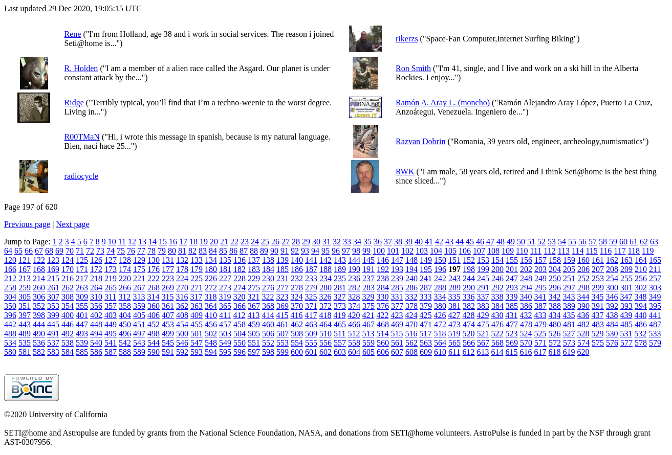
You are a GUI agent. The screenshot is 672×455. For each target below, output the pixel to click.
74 (110, 250)
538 (67, 342)
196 (440, 269)
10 (112, 241)
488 (10, 333)
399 (53, 315)
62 (644, 241)
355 (82, 306)
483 (598, 324)
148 (411, 260)
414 (268, 315)
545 (168, 342)
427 (454, 315)
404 (125, 315)
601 (311, 352)
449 (110, 324)
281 (340, 287)
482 (583, 324)
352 (39, 306)
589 (139, 352)
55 (572, 241)
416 (296, 315)
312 (124, 296)
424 (411, 315)
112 (549, 250)
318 (210, 296)
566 (469, 342)
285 (397, 287)
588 (125, 352)
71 (80, 250)
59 (613, 241)
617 (540, 352)
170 (67, 269)
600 (297, 352)
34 (357, 241)
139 (282, 260)
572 (555, 342)
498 (153, 333)
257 (655, 278)
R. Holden (81, 68)
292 (497, 287)
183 (254, 269)
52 (541, 241)
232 (297, 278)
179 (196, 269)
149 (426, 260)
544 (153, 342)
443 (24, 324)
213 (24, 278)
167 (24, 269)
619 (568, 352)
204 (555, 269)
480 (555, 324)
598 (268, 352)
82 (192, 250)
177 (168, 269)
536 (39, 342)
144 (354, 260)
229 (254, 278)
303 (655, 287)
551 (254, 342)
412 (239, 315)
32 (337, 241)
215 (53, 278)
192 (383, 269)
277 (282, 287)
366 (239, 306)
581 (24, 352)
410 (211, 315)
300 (612, 287)
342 (554, 296)
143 (340, 260)
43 (449, 241)
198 (469, 269)
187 (311, 269)
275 (254, 287)
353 (53, 306)
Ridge (74, 102)
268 (153, 287)
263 (82, 287)
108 (493, 250)
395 (655, 306)
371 (311, 306)
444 (39, 324)
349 (654, 296)
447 (82, 324)
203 (540, 269)
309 (82, 296)
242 (440, 278)
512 (354, 333)
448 (96, 324)
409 (196, 315)
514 (382, 333)
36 (378, 241)
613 (482, 352)
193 (397, 269)
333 (425, 296)
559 (368, 342)
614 (497, 352)
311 (110, 296)
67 (39, 250)
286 (411, 287)
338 (497, 296)
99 (366, 250)
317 (196, 296)
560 (383, 342)
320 (239, 296)
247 (512, 278)
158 (555, 260)
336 (468, 296)
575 (598, 342)
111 (535, 250)
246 (497, 278)
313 (139, 296)
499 (168, 333)
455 (196, 324)
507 (282, 333)
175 (139, 269)
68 (49, 250)
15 (163, 241)
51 (531, 241)
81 (182, 250)
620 (583, 352)
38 (398, 241)
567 (483, 342)
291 (483, 287)
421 (368, 315)
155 (512, 260)
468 (383, 324)
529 (597, 333)
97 (346, 250)
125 (82, 260)
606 (383, 352)
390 (583, 306)
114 (577, 250)
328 (354, 296)
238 (383, 278)
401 (82, 315)
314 (153, 296)
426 (439, 315)
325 (311, 296)
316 (182, 296)
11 (122, 241)
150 (440, 260)
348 (640, 296)
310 (96, 296)
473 (454, 324)
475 (483, 324)
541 (110, 342)
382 (469, 306)
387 (540, 306)
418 (325, 315)
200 (497, 269)
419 (339, 315)
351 (24, 306)
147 (397, 260)
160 (583, 260)
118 (634, 250)
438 (611, 315)
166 (10, 269)
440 (640, 315)
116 (606, 250)
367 (254, 306)
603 (340, 352)
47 (490, 241)
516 (411, 333)
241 (426, 278)
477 (512, 324)
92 (295, 250)
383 (483, 306)
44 (460, 241)
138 (268, 260)
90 (274, 250)
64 (8, 250)
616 (525, 352)
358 (125, 306)
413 (253, 315)
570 (526, 342)
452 (153, 324)
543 (139, 342)
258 (10, 287)
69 (59, 250)
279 (311, 287)
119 (648, 250)
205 (569, 269)
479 (540, 324)
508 (297, 333)
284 (383, 287)
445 (53, 324)
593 (196, 352)
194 (411, 269)
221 (139, 278)
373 (340, 306)
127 (110, 260)
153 (483, 260)
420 (354, 315)
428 (468, 315)
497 (139, 333)
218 (96, 278)
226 (211, 278)
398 (39, 315)
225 (196, 278)
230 (268, 278)
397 (24, 315)
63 (654, 241)
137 (254, 260)
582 (39, 352)
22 (234, 241)
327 (339, 296)
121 (24, 260)
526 (554, 333)
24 (255, 241)
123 (53, 260)
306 (39, 296)
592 (182, 352)
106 (465, 250)
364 (211, 306)
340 (525, 296)
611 (454, 352)
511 (339, 333)
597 (254, 352)
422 (382, 315)
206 (583, 269)
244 (469, 278)
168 (39, 269)
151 (454, 260)
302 (641, 287)
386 (526, 306)
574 (583, 342)
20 (214, 241)
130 (153, 260)
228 (239, 278)
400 (67, 315)
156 (526, 260)
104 (436, 250)
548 (211, 342)
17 (183, 241)
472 (440, 324)
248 (526, 278)
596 (239, 352)
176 (153, 269)
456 (211, 324)
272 (211, 287)
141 (311, 260)
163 (626, 260)
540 (96, 342)
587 (110, 352)
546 (182, 342)
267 (139, 287)
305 (24, 296)
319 (225, 296)
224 (182, 278)
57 (593, 241)
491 (53, 333)
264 (96, 287)
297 (569, 287)
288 (440, 287)
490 (39, 333)
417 (311, 315)
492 (67, 333)
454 (182, 324)
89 (264, 250)
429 (482, 315)
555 (311, 342)
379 (426, 306)
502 (211, 333)
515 (397, 333)
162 (612, 260)
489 (24, 333)
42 (439, 241)
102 (407, 250)
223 (168, 278)
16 (173, 241)
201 (512, 269)
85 (223, 250)
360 (153, 306)
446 (67, 324)
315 (167, 296)
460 (268, 324)
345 (597, 296)
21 (224, 241)
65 (18, 250)
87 (244, 250)
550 (239, 342)
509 (311, 333)
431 (511, 315)
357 (110, 306)
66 (29, 250)
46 (480, 241)
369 (282, 306)
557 (340, 342)
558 (354, 342)
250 (555, 278)
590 (153, 352)
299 (598, 287)
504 (239, 333)
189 (340, 269)
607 (397, 352)
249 (540, 278)
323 (282, 296)
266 (125, 287)
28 (296, 241)
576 (612, 342)
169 (53, 269)
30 (316, 241)
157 (540, 260)
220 (125, 278)
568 (497, 342)
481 (569, 324)
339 (511, 296)
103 (422, 250)
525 (540, 333)
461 (282, 324)
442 (10, 324)
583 (53, 352)
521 (482, 333)
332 (411, 296)
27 (285, 241)
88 (254, 250)
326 (325, 296)
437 (597, 315)
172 (96, 269)
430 (497, 315)
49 (511, 241)
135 (225, 260)
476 (497, 324)
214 (39, 278)
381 (454, 306)
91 (284, 250)
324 (296, 296)
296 (555, 287)
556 (325, 342)
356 (96, 306)
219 (110, 278)
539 (82, 342)
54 (562, 241)
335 (454, 296)
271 (196, 287)
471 (426, 324)
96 (336, 250)
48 (500, 241)
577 (626, 342)
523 (511, 333)
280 (325, 287)
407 (168, 315)
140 (297, 260)
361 (168, 306)
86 (233, 250)
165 (655, 260)
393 (626, 306)
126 (96, 260)
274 (239, 287)
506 (268, 333)
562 (411, 342)
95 (325, 250)
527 (568, 333)
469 (397, 324)
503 (225, 333)
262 (67, 287)
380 (440, 306)
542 (125, 342)
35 (367, 241)
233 (311, 278)
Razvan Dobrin (420, 141)
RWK (405, 171)
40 (419, 241)
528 (583, 333)
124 (67, 260)
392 (612, 306)
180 (211, 269)
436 (583, 315)
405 (139, 315)
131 (168, 260)
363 (196, 306)
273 (225, 287)
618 (554, 352)
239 (397, 278)
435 (568, 315)
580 (10, 352)
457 (225, 324)
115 (591, 250)
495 (110, 333)
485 (626, 324)
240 (411, 278)
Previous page (27, 224)
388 (555, 306)
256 (641, 278)
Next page (72, 224)
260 (39, 287)
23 (245, 241)
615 (511, 352)
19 (204, 241)
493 (82, 333)
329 (368, 296)
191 (368, 269)
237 (368, 278)
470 (411, 324)
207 (598, 269)
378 (411, 306)
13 (142, 241)
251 (569, 278)
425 (425, 315)
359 (139, 306)
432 (525, 315)
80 (172, 250)
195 (426, 269)
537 (53, 342)
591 (168, 352)
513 (368, 333)
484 (612, 324)
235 (340, 278)
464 (325, 324)
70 (70, 250)
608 (411, 352)
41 (429, 241)
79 (162, 250)
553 (282, 342)
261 (53, 287)
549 (225, 342)
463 (311, 324)
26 (275, 241)
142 (325, 260)
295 (540, 287)
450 (125, 324)
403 (110, 315)
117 (619, 250)
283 (368, 287)
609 (426, 352)
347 (626, 296)
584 (67, 352)
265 (110, 287)
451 (139, 324)
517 (425, 333)
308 (67, 296)
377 (397, 306)
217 (82, 278)
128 (125, 260)
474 (469, 324)
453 (168, 324)
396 (10, 315)
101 (393, 250)
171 (82, 269)
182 (239, 269)
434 (554, 315)
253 (598, 278)
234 (325, 278)
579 (655, 342)
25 (265, 241)
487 (655, 324)
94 (315, 250)
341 (540, 296)
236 (354, 278)
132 (182, 260)
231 (282, 278)
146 (383, 260)
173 (110, 269)
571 (540, 342)
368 (268, 306)
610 (440, 352)
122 (39, 260)
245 (483, 278)
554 (297, 342)
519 (454, 333)
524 (525, 333)
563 (426, 342)
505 (254, 333)
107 (479, 250)
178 (182, 269)
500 (182, 333)
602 (325, 352)
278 (297, 287)
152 (469, 260)
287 (426, 287)
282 (354, 287)
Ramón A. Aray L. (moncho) (443, 102)
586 (96, 352)
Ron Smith (413, 68)
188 (325, 269)
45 (470, 241)
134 (211, 260)
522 (497, 333)
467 (368, 324)
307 (53, 296)
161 (598, 260)
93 (305, 250)
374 (354, 306)
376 (383, 306)
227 (225, 278)
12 (132, 241)
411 (225, 315)
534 (10, 342)
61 (634, 241)
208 (612, 269)
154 (497, 260)
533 (654, 333)
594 (211, 352)
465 (340, 324)
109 (508, 250)
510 (325, 333)
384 (497, 306)
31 (326, 241)
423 (397, 315)
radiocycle (81, 176)
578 (641, 342)
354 (67, 306)
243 (454, 278)
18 (193, 241)
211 (655, 269)
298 (583, 287)
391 (598, 306)
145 (368, 260)
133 (196, 260)
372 (325, 306)
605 (368, 352)
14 (152, 241)
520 (468, 333)
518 (439, 333)
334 (439, 296)
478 (526, 324)
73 (100, 250)
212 (10, 278)
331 (397, 296)
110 (522, 250)
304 (10, 296)
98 (356, 250)
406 (153, 315)
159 (569, 260)
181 (225, 269)
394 (641, 306)
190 (354, 269)
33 (347, 241)
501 (196, 333)
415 (282, 315)
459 (254, 324)
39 (408, 241)
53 (552, 241)
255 (626, 278)
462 (297, 324)
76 (131, 250)
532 (640, 333)
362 (182, 306)
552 (268, 342)
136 (239, 260)
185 (282, 269)
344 (583, 296)
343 (568, 296)
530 (611, 333)
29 (306, 241)
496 (125, 333)
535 (24, 342)
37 (388, 241)
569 (512, 342)
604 (354, 352)
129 (139, 260)
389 (569, 306)
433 (540, 315)
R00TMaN (82, 136)
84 (213, 250)
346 (611, 296)
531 (626, 333)
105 (450, 250)
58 (603, 241)
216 (67, 278)
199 (483, 269)
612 (468, 352)
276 (268, 287)
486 (641, 324)
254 (612, 278)
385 (512, 306)
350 (10, 306)
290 (469, 287)
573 (569, 342)
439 (626, 315)
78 (151, 250)
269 (168, 287)
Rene (72, 34)
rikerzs (407, 38)
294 (526, 287)
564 (440, 342)
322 (268, 296)
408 (182, 315)
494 (96, 333)
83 (203, 250)
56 (582, 241)
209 (626, 269)
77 (141, 250)
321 (253, 296)
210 (641, 269)
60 (623, 241)
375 (368, 306)
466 (354, 324)
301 (626, 287)
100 (379, 250)
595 (225, 352)
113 (564, 250)
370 (297, 306)
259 (24, 287)
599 (282, 352)
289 (454, 287)
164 (641, 260)
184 (268, 269)
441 (654, 315)
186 (297, 269)
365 (225, 306)
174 (125, 269)
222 (153, 278)
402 (96, 315)
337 (482, 296)
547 (196, 342)
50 (521, 241)
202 (526, 269)
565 (454, 342)
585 (82, 352)
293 (512, 287)
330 (382, 296)
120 (10, 260)
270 (182, 287)
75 (121, 250)
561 (397, 342)
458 (239, 324)
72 (90, 250)
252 (583, 278)
